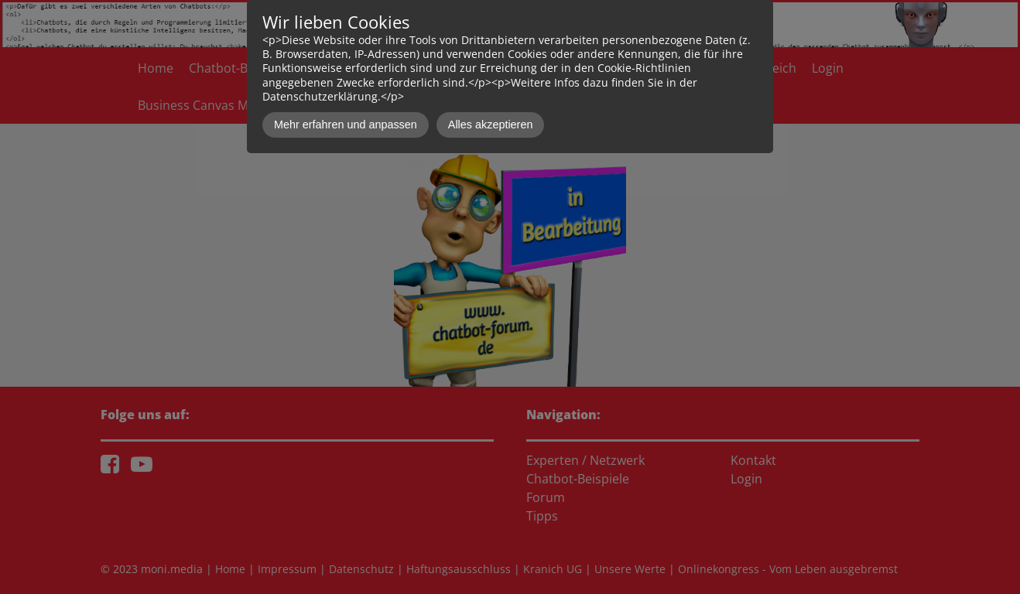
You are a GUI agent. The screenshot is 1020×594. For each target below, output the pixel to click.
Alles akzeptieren (490, 124)
